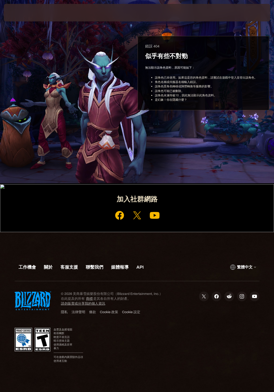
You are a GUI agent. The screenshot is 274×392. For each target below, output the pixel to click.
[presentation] (18, 12)
